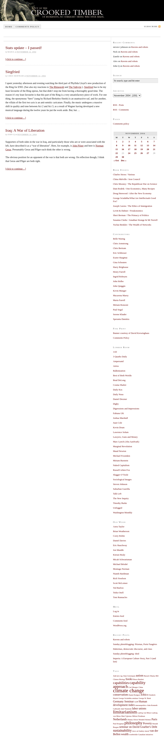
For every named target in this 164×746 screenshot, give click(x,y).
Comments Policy (121, 337)
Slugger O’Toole (120, 474)
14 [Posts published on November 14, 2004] (154, 145)
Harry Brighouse (120, 267)
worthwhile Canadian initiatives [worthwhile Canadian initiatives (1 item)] (141, 734)
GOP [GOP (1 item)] (136, 702)
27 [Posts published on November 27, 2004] (148, 153)
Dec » (123, 160)
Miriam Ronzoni (120, 305)
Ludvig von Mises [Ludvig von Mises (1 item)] (144, 713)
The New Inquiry (121, 498)
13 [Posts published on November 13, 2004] (148, 145)
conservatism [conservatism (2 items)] (120, 694)
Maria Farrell (119, 300)
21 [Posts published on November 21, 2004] (154, 149)
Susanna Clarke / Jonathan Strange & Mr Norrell (135, 220)
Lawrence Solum (120, 432)
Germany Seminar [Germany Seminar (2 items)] (123, 701)
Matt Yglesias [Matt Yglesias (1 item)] (126, 716)
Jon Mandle (118, 550)
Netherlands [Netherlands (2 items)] (120, 719)
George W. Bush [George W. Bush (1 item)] (145, 698)
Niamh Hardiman (121, 573)
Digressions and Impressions (126, 408)
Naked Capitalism (121, 465)
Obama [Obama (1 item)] (130, 720)
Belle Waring (119, 238)
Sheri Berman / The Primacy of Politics (131, 215)
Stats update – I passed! (23, 48)
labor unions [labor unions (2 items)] (139, 708)
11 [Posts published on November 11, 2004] (135, 145)
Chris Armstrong (120, 243)
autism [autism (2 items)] (139, 675)
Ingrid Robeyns (120, 276)
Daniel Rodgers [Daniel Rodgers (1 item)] (134, 695)
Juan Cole (117, 422)
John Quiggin (119, 286)
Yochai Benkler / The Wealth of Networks (132, 224)
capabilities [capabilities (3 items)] (121, 683)
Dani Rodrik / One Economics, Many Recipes (134, 188)
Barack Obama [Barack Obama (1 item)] (149, 676)
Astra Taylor (118, 526)
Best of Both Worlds (122, 375)
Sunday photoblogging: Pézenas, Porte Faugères (135, 644)
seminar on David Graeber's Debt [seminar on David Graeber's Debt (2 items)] (138, 726)
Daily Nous (118, 394)
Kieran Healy (119, 554)
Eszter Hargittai (120, 257)
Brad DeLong (119, 380)
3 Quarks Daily (120, 356)
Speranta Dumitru (121, 319)
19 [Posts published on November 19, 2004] (142, 149)
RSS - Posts (118, 105)
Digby (116, 404)
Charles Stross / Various (124, 174)
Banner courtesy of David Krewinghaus (131, 333)
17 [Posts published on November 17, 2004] (129, 149)
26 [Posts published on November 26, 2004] (142, 153)
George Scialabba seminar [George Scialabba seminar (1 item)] (128, 698)
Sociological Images (122, 479)
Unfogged (117, 507)
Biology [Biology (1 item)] (122, 679)
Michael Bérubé (120, 564)
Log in (116, 611)
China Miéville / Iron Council (126, 179)
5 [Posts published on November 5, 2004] (141, 141)
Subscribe (151, 26)
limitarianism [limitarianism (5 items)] (125, 711)
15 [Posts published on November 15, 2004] (116, 149)
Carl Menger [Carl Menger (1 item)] (133, 687)
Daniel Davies (119, 540)
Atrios (116, 366)
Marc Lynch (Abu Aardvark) (126, 441)
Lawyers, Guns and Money (125, 437)
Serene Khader (120, 314)
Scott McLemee (120, 583)
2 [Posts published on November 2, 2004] (123, 141)
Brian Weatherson (121, 531)
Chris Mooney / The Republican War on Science (135, 184)
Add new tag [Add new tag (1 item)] (117, 676)
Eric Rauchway (120, 545)
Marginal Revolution (122, 446)
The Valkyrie (75, 87)
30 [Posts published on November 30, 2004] (123, 157)
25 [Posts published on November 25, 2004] (135, 153)
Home (8, 27)
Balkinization (119, 370)
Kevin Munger (119, 290)
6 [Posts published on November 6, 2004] (147, 141)
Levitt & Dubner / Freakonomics (128, 210)
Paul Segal (118, 309)
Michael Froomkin (121, 455)
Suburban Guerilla (121, 489)
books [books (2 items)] (129, 679)
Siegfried (12, 72)
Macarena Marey (120, 295)
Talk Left (117, 493)
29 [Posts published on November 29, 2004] (116, 157)
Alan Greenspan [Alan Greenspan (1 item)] (129, 676)
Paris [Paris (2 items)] (154, 719)
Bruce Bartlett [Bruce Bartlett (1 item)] (138, 679)
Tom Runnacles (120, 597)
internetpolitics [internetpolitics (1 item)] (140, 705)
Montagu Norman (121, 569)
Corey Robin (119, 536)
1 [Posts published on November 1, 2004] (116, 141)
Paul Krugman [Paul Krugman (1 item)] (118, 724)
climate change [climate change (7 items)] (128, 690)
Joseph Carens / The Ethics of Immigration (132, 206)
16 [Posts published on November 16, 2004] (123, 149)
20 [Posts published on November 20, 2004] (148, 149)
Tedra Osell (118, 592)
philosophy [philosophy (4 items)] (133, 723)
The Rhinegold (56, 87)
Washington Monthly (122, 512)
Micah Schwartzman (122, 559)
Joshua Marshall (120, 418)
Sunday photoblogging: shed (126, 653)
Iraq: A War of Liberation (25, 130)
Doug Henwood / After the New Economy (132, 193)
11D (115, 352)
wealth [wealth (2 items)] (125, 734)
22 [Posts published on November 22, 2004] (116, 153)
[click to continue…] (15, 59)
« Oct (116, 160)
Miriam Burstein (120, 460)
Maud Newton (119, 451)
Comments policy (27, 27)
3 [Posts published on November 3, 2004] (129, 141)
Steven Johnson (120, 484)
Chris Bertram (119, 248)
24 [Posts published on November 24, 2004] (129, 153)
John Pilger (78, 145)
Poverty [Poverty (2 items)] (147, 723)
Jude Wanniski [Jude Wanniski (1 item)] (126, 709)
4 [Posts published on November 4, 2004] (135, 141)
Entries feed (118, 616)
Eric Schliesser (120, 253)
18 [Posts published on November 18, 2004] (135, 149)
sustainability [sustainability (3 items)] (122, 730)
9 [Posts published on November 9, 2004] (123, 145)
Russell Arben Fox (121, 470)
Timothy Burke (120, 503)
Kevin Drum (118, 427)
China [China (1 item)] (140, 687)
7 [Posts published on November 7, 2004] (154, 141)
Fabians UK (118, 413)
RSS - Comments (121, 109)
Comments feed (120, 620)
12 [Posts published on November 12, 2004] (142, 145)
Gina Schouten (120, 262)
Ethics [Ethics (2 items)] (144, 694)
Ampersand (118, 361)
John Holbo (118, 281)
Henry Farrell (119, 271)
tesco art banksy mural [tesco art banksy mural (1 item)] (140, 731)
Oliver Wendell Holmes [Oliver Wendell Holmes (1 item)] (142, 720)
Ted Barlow (118, 588)
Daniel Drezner (120, 399)
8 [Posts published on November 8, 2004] (116, 145)
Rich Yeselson (119, 578)
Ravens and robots (139, 47)
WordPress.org (119, 625)
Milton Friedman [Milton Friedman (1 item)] (138, 716)
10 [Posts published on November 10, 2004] (129, 145)
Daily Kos (117, 389)
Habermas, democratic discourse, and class (132, 649)
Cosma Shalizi (119, 385)
